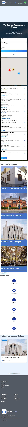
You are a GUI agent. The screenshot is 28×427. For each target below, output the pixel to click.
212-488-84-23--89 (5, 143)
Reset (14, 54)
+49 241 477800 (4, 95)
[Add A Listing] (20, 2)
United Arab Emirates (6, 360)
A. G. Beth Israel (4, 86)
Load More (4, 158)
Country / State (4, 42)
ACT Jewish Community (5, 126)
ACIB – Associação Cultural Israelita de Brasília (9, 120)
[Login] (25, 2)
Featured (4, 340)
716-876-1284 (3, 112)
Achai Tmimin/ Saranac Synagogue (7, 109)
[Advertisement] (14, 13)
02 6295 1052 (3, 130)
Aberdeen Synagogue (4, 104)
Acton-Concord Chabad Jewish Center (7, 132)
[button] (15, 3)
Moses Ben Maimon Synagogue (11, 242)
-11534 (2, 123)
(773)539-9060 (4, 89)
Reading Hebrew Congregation (11, 215)
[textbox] (14, 43)
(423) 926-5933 (4, 102)
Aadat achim (3, 97)
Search (14, 50)
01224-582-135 (4, 107)
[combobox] (14, 43)
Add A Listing (20, 3)
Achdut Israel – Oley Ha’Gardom (6, 115)
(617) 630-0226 (4, 149)
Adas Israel (3, 151)
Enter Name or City (5, 38)
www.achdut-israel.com (5, 118)
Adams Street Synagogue (5, 145)
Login (25, 3)
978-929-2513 (3, 136)
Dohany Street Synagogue (10, 268)
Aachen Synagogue (4, 92)
